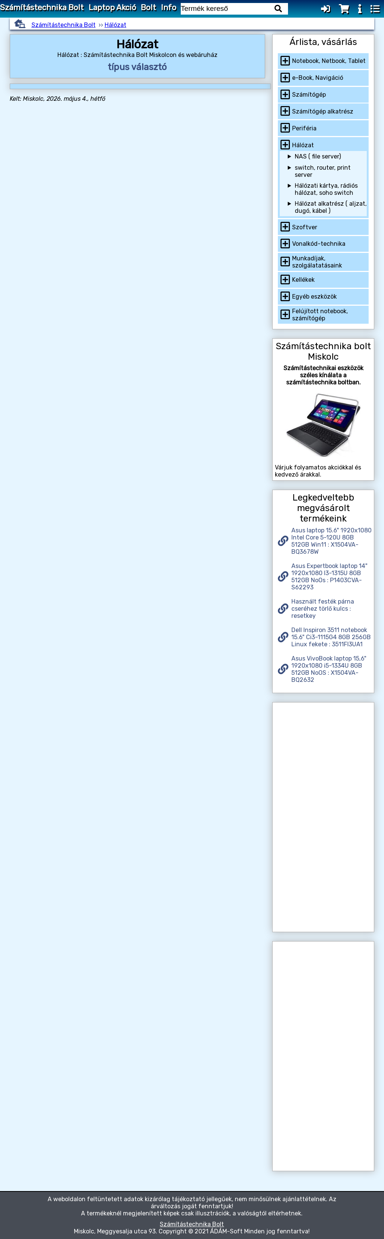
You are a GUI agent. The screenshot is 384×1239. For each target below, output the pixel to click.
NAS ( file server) (318, 156)
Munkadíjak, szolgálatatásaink (317, 262)
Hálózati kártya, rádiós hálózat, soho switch (326, 189)
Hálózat (115, 24)
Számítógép (309, 94)
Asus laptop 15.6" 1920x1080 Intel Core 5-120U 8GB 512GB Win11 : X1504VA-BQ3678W (331, 541)
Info (168, 7)
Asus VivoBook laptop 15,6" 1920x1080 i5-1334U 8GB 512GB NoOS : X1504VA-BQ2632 (328, 669)
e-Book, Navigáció (317, 77)
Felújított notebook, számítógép (320, 315)
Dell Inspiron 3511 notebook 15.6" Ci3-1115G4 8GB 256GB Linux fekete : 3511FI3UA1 (331, 637)
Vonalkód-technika (318, 243)
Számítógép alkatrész (322, 111)
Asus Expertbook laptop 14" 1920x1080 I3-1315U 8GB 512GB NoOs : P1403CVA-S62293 (329, 576)
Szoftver (304, 227)
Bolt (148, 7)
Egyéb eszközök (314, 296)
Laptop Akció (112, 7)
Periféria (304, 128)
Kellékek (303, 279)
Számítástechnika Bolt (42, 7)
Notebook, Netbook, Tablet (329, 60)
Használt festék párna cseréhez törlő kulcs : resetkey (322, 608)
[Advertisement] (323, 817)
